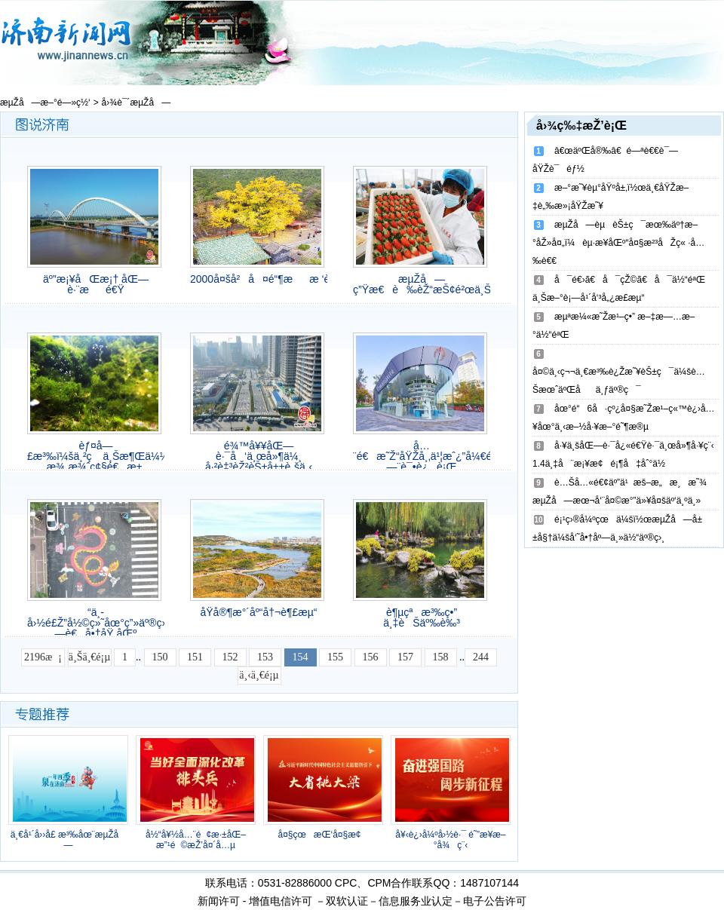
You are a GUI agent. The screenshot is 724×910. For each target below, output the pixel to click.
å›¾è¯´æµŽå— (136, 102)
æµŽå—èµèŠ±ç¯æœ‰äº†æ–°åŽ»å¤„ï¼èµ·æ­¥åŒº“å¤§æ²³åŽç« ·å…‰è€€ (618, 242)
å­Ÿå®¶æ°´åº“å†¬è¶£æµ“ (258, 612)
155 (335, 657)
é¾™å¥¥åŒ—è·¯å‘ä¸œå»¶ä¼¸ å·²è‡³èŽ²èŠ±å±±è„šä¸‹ (258, 456)
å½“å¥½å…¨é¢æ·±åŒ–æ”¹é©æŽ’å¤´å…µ (196, 839)
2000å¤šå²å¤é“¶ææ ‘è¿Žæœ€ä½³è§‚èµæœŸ (258, 279)
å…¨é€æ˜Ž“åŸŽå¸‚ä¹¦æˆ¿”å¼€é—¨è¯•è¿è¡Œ (421, 456)
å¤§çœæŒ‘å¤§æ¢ (323, 834)
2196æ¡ (43, 657)
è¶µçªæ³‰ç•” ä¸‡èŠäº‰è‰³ (421, 617)
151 (195, 657)
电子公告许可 (494, 901)
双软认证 (347, 901)
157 (405, 657)
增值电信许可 (280, 901)
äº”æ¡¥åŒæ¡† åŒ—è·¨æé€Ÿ (96, 284)
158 (441, 657)
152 (230, 657)
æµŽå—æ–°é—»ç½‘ (45, 102)
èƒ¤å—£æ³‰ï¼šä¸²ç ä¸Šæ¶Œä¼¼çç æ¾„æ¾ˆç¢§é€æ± (95, 456)
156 (371, 657)
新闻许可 (219, 901)
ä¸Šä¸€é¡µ (89, 657)
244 (481, 657)
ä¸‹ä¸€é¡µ (258, 675)
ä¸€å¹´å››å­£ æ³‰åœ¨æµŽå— (69, 839)
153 (265, 657)
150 (160, 657)
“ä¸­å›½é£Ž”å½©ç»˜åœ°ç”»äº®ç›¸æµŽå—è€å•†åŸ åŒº (95, 623)
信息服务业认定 (415, 901)
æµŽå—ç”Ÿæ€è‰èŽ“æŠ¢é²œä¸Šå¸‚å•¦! (421, 284)
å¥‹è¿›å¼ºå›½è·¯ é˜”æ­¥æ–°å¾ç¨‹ (450, 839)
